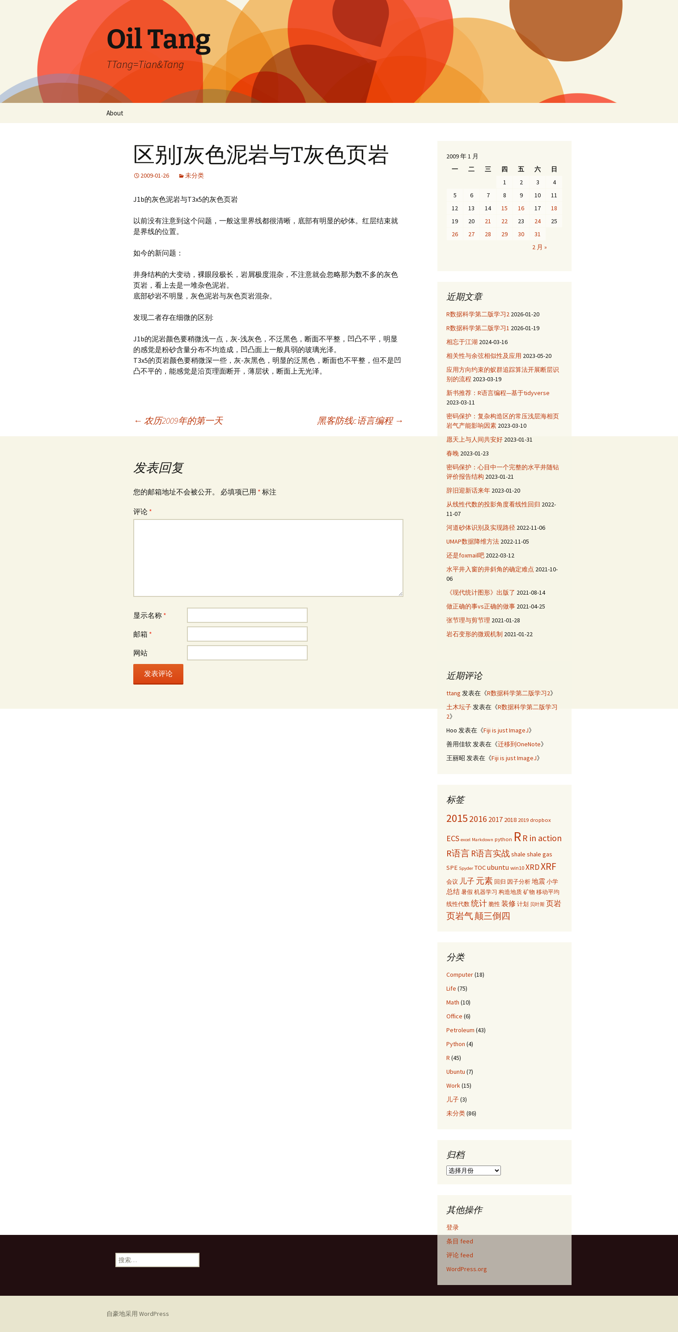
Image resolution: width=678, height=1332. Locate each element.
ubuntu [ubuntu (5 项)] (498, 867)
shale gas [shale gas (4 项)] (539, 854)
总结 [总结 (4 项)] (453, 892)
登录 (452, 1227)
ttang (453, 693)
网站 (140, 652)
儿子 (452, 1099)
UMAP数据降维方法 (472, 541)
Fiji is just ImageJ (506, 730)
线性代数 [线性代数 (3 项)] (458, 903)
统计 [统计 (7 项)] (479, 903)
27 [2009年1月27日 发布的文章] (471, 234)
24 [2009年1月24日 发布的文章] (537, 221)
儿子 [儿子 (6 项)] (467, 881)
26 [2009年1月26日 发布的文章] (455, 234)
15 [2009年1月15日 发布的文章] (504, 208)
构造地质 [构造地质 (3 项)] (510, 891)
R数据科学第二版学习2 (477, 314)
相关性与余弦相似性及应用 (483, 356)
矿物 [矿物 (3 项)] (529, 891)
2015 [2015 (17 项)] (457, 818)
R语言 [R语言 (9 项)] (458, 853)
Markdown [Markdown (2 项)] (482, 840)
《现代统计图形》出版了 (480, 592)
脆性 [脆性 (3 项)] (494, 903)
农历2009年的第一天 (178, 420)
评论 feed (459, 1255)
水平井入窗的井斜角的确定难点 (490, 569)
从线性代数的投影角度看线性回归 (493, 504)
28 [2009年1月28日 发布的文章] (488, 234)
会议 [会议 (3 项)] (452, 881)
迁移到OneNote (519, 744)
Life (451, 988)
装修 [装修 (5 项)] (508, 903)
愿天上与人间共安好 (474, 439)
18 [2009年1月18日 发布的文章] (554, 208)
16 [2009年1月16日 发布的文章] (521, 208)
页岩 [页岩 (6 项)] (553, 903)
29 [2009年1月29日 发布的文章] (504, 234)
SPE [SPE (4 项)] (452, 868)
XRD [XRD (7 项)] (532, 867)
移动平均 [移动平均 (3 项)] (547, 891)
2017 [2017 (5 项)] (495, 819)
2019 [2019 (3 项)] (523, 819)
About (114, 113)
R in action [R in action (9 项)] (542, 837)
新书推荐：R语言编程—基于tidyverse (498, 393)
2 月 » (539, 247)
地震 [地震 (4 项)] (538, 881)
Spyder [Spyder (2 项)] (466, 868)
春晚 (452, 453)
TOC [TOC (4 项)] (480, 868)
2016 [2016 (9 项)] (478, 818)
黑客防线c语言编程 (360, 420)
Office (454, 1016)
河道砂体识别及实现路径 (480, 527)
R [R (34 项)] (517, 836)
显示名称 (149, 615)
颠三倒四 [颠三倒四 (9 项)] (492, 915)
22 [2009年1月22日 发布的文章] (504, 221)
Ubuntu (455, 1072)
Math (452, 1002)
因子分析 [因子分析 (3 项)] (518, 881)
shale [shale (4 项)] (518, 854)
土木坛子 (458, 707)
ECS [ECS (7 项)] (452, 838)
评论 (142, 511)
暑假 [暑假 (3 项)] (467, 891)
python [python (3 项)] (503, 839)
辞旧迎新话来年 (468, 490)
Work (453, 1085)
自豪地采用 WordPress (137, 1314)
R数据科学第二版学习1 (477, 328)
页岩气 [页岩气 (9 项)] (459, 915)
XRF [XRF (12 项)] (548, 866)
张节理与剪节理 (468, 620)
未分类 (194, 175)
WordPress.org (466, 1269)
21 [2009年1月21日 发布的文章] (488, 221)
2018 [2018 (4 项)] (510, 820)
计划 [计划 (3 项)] (523, 903)
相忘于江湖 (462, 342)
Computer (459, 974)
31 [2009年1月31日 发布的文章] (537, 234)
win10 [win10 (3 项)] (517, 867)
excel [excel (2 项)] (465, 840)
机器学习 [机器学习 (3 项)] (485, 891)
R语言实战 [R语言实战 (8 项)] (490, 853)
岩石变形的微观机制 (474, 634)
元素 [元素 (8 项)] (484, 880)
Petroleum (460, 1030)
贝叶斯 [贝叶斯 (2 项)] (537, 904)
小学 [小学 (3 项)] (552, 881)
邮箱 (142, 634)
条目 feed (459, 1241)
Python (455, 1044)
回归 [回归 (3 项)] (500, 881)
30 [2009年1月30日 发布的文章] (521, 234)
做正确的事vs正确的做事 (480, 606)
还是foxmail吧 (465, 555)
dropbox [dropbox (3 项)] (540, 819)
